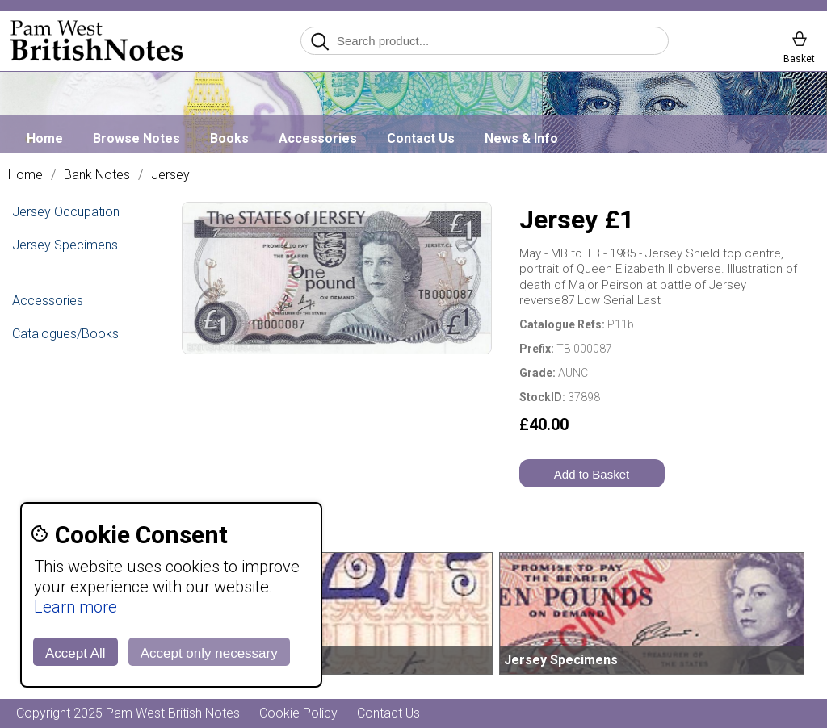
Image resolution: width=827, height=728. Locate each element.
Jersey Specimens (65, 245)
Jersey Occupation (66, 212)
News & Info (521, 138)
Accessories (318, 138)
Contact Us (421, 138)
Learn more (75, 607)
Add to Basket (591, 474)
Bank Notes (97, 175)
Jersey (170, 175)
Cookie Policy (298, 713)
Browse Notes (136, 138)
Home (45, 138)
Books (229, 138)
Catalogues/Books (65, 333)
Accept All (75, 653)
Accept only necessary (209, 653)
